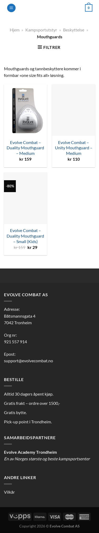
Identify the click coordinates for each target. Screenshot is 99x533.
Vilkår (9, 491)
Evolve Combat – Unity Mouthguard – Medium (73, 148)
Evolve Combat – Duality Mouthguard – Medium (25, 148)
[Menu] (11, 8)
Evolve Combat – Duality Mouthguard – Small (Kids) (25, 236)
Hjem (15, 29)
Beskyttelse (73, 29)
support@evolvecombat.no (28, 360)
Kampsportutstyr (41, 29)
